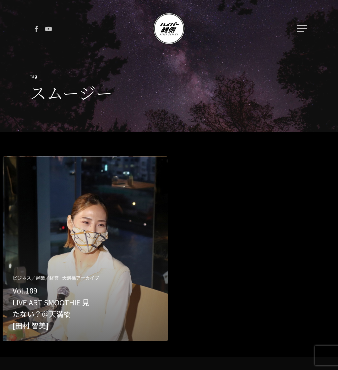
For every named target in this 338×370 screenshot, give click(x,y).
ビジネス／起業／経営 (36, 278)
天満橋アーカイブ (80, 278)
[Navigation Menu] (302, 28)
